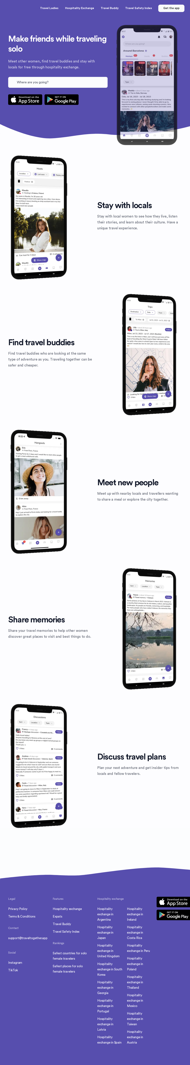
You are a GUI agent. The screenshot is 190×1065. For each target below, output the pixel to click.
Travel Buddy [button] (110, 8)
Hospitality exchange (67, 909)
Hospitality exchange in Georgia (105, 988)
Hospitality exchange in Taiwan (135, 1019)
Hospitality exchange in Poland (135, 964)
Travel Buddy (62, 924)
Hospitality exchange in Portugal (105, 1006)
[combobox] (58, 82)
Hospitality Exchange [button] (79, 8)
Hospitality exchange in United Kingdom (108, 951)
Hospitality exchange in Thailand (135, 982)
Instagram (15, 962)
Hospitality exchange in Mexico (135, 1001)
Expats (57, 916)
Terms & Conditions (21, 916)
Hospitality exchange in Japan (105, 933)
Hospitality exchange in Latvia (105, 1024)
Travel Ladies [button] (49, 8)
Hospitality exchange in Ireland (135, 914)
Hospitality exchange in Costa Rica (135, 933)
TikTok (13, 970)
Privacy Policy (17, 909)
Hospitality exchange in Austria (135, 1037)
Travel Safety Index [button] (138, 8)
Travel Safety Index (66, 931)
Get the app (171, 8)
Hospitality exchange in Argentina (105, 914)
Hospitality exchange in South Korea (109, 969)
